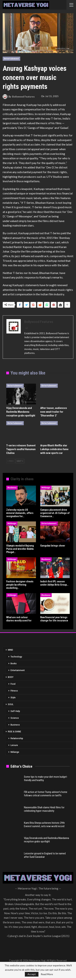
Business (12, 487)
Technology (16, 656)
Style (13, 697)
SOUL (10, 704)
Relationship (17, 738)
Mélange (45, 487)
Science (15, 718)
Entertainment (11, 58)
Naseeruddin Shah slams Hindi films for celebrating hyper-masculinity (44, 809)
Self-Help (15, 711)
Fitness (14, 691)
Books (14, 663)
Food (13, 684)
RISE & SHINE (14, 731)
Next (20, 461)
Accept (32, 974)
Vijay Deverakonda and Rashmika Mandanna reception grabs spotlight (46, 839)
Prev (11, 461)
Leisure (14, 745)
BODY (10, 677)
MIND (10, 650)
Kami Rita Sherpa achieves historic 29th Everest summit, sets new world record (44, 824)
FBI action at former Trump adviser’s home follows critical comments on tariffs (45, 793)
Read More (47, 974)
